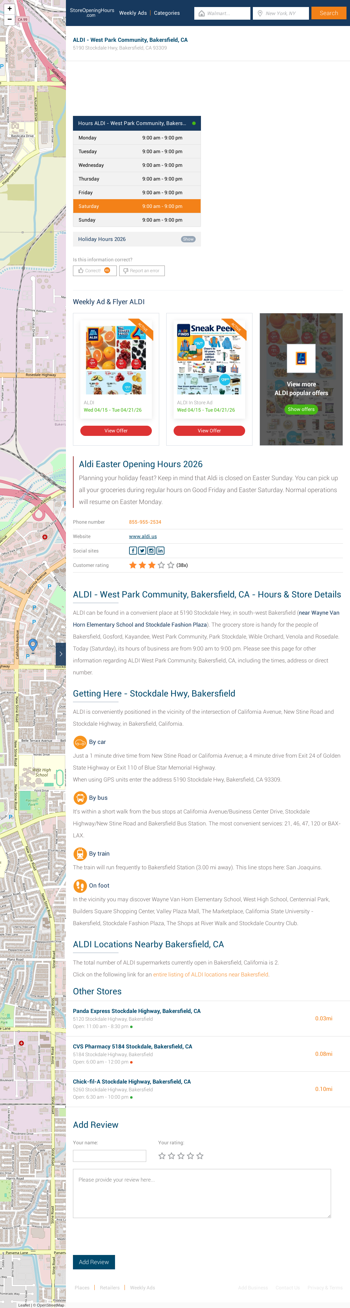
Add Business (253, 1287)
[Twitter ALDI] (142, 551)
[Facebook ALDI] (133, 551)
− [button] (9, 20)
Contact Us (288, 1287)
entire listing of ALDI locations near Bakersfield (210, 974)
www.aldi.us (143, 536)
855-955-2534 (145, 522)
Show (188, 239)
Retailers (110, 1287)
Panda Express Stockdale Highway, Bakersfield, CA (137, 1011)
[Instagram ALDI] (151, 551)
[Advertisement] (208, 93)
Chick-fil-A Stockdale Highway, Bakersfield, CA (132, 1081)
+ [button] (9, 9)
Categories (167, 13)
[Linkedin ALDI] (160, 551)
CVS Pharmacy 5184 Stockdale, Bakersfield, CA (132, 1046)
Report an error (141, 271)
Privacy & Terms (325, 1287)
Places (82, 1287)
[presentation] (126, 1241)
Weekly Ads (133, 13)
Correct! (94, 270)
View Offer (116, 430)
